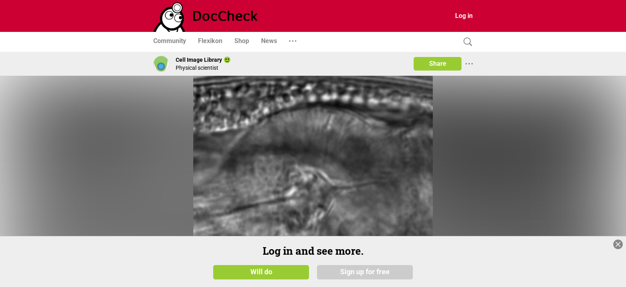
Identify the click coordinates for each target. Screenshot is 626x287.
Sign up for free (365, 272)
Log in (464, 16)
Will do (261, 272)
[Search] (466, 42)
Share (437, 63)
